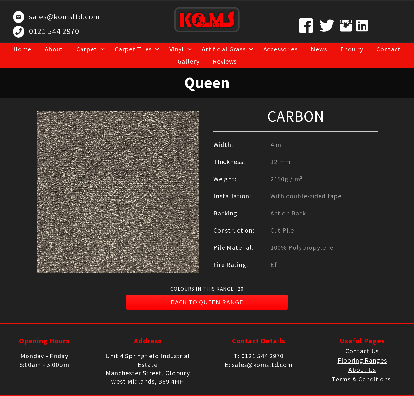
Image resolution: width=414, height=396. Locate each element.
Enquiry (351, 49)
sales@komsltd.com (64, 17)
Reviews (225, 61)
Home (22, 49)
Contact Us (362, 351)
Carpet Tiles (133, 49)
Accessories (280, 49)
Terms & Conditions (362, 379)
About (54, 49)
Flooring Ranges (362, 360)
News (319, 49)
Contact (388, 49)
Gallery (189, 61)
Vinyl (176, 49)
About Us (362, 370)
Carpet (86, 49)
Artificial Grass (223, 49)
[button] (207, 302)
